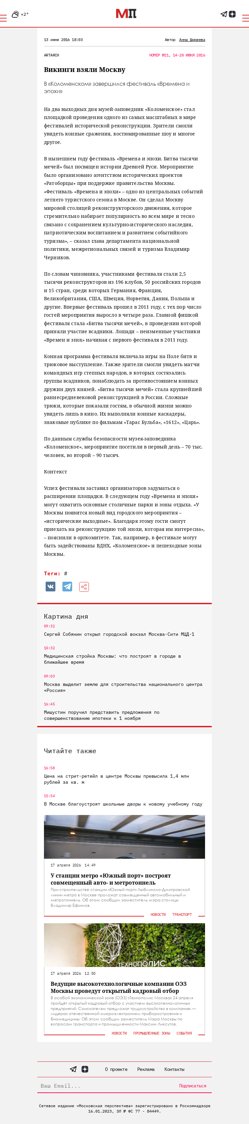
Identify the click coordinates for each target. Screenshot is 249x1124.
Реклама (145, 1069)
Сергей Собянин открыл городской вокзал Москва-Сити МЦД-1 (119, 634)
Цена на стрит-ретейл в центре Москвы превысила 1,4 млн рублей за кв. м (116, 779)
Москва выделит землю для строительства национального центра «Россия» (123, 687)
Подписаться (192, 1086)
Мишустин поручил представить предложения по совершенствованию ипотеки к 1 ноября (101, 715)
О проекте (116, 1069)
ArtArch (51, 54)
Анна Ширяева (192, 39)
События (184, 1033)
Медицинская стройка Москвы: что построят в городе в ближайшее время (112, 659)
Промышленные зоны (151, 1033)
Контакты (174, 1069)
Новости (158, 914)
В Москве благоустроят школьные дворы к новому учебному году (123, 804)
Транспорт (182, 914)
